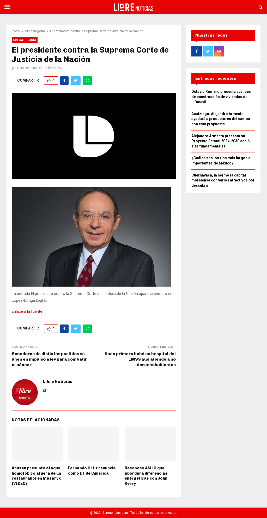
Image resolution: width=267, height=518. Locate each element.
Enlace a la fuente (27, 311)
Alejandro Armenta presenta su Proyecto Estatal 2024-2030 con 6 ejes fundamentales (220, 142)
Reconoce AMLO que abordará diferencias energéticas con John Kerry (146, 476)
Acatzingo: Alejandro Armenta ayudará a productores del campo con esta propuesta (220, 120)
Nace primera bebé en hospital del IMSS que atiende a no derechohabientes (140, 359)
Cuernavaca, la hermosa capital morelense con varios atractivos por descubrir (222, 182)
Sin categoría (24, 40)
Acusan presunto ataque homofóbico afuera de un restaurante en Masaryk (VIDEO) (36, 476)
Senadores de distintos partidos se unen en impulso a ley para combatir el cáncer (49, 359)
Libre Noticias (27, 68)
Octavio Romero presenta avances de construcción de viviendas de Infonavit (221, 98)
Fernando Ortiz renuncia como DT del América (92, 471)
